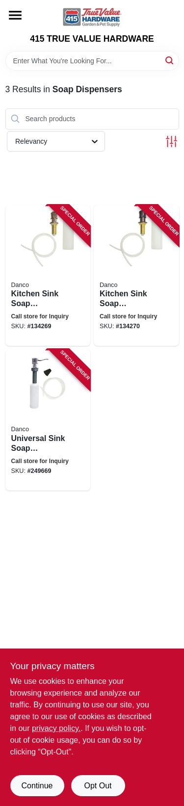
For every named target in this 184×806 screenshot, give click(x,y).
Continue (37, 785)
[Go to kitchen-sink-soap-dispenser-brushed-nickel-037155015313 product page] (48, 275)
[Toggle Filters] (171, 141)
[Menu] (15, 15)
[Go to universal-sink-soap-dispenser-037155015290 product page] (48, 420)
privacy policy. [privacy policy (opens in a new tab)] (56, 728)
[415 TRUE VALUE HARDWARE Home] (92, 17)
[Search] (170, 60)
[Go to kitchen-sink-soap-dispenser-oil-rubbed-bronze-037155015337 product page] (136, 275)
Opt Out (97, 785)
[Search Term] (92, 61)
